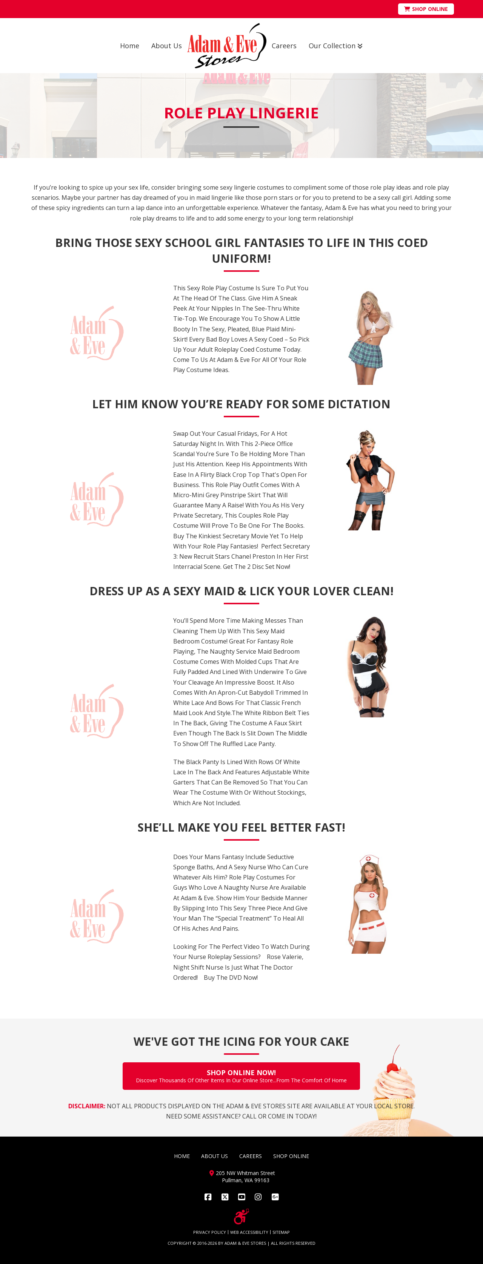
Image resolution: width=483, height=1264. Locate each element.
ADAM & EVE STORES (245, 1243)
